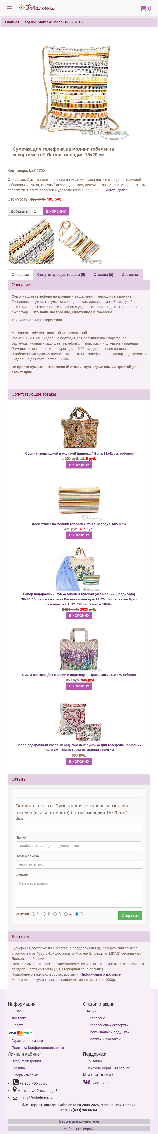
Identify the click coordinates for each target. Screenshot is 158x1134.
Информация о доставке (101, 974)
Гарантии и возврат (27, 1041)
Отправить (130, 916)
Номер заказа (27, 856)
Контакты (94, 1061)
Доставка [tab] (130, 275)
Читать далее (116, 190)
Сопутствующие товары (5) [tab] (61, 275)
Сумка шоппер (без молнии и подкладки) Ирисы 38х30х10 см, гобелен (79, 675)
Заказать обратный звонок (108, 1068)
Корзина (18, 1068)
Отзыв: (22, 875)
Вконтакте (95, 1083)
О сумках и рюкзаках (104, 1039)
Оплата (18, 1025)
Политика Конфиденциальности (38, 1048)
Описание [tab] (20, 275)
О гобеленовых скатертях (107, 1025)
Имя (19, 819)
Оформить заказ (25, 1075)
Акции (91, 1011)
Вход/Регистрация (26, 1061)
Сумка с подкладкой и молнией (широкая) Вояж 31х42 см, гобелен (79, 453)
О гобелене (96, 1018)
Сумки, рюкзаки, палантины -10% (54, 22)
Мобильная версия (78, 1129)
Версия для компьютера (79, 1121)
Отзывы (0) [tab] (103, 275)
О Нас (17, 1011)
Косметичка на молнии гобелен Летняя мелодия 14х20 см (79, 524)
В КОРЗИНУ (56, 211)
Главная (12, 22)
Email (21, 837)
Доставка (19, 1018)
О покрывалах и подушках (108, 1032)
